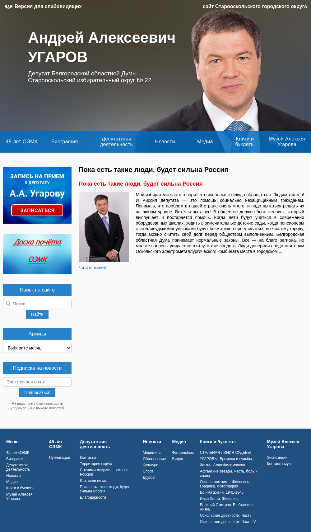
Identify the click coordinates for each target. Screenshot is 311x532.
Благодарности (93, 497)
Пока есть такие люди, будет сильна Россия (141, 184)
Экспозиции (277, 457)
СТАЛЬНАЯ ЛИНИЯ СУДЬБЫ (225, 452)
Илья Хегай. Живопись (219, 498)
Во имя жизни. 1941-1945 (222, 492)
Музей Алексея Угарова (287, 141)
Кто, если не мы (94, 480)
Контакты (88, 457)
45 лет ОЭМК (22, 141)
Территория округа (96, 464)
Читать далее (92, 267)
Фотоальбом (182, 452)
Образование (154, 459)
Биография (64, 141)
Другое (149, 477)
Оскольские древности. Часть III (228, 515)
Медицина (151, 452)
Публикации (59, 457)
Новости (165, 141)
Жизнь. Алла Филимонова (222, 465)
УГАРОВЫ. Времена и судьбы (226, 459)
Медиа (205, 141)
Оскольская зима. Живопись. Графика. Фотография (225, 484)
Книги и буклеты (245, 141)
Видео (177, 459)
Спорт (148, 471)
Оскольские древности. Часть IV (228, 522)
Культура (150, 465)
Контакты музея (281, 464)
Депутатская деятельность (116, 141)
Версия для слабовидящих (48, 6)
